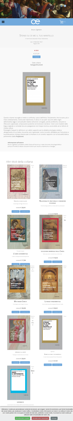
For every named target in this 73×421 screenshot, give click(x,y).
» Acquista (36, 57)
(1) (62, 22)
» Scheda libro (25, 211)
